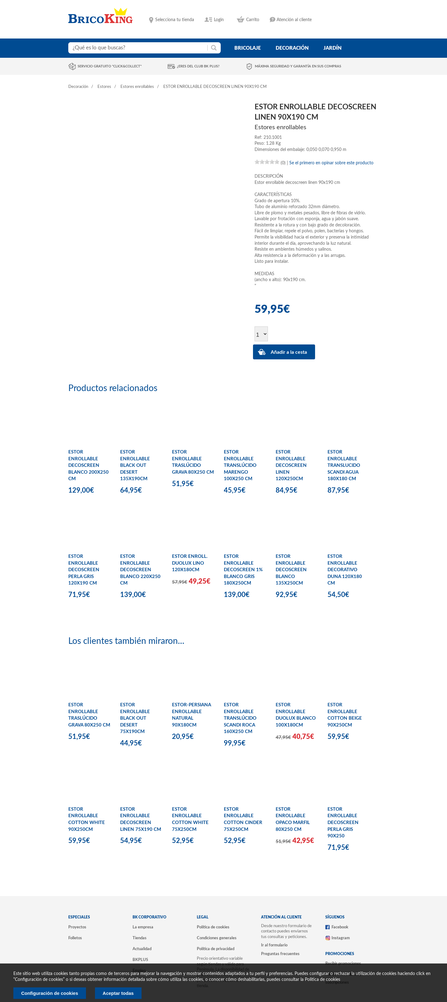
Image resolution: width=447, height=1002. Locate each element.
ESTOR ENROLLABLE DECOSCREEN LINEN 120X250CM (291, 465)
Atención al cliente (294, 20)
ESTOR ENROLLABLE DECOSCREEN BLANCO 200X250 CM (88, 465)
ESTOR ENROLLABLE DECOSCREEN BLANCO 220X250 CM (140, 569)
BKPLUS (140, 960)
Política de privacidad (215, 949)
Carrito (252, 20)
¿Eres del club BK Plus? (198, 66)
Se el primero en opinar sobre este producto (331, 163)
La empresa (143, 927)
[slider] (267, 161)
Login (219, 20)
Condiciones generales (217, 938)
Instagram (341, 938)
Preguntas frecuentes (280, 954)
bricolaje (247, 48)
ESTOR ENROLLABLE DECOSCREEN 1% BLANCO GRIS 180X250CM (243, 569)
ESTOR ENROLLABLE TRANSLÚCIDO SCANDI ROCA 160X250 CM (240, 718)
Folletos (75, 938)
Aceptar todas (118, 993)
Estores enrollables (137, 87)
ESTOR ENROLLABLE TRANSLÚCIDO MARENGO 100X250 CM (240, 465)
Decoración (78, 87)
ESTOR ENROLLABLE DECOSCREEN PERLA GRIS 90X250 (343, 822)
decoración (292, 48)
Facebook (340, 927)
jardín (332, 48)
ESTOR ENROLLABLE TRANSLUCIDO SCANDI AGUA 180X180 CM (343, 465)
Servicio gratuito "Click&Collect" (110, 66)
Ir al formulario (274, 945)
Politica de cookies (322, 979)
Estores (104, 87)
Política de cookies (213, 927)
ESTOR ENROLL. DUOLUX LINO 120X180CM (190, 563)
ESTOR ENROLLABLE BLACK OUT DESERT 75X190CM (135, 718)
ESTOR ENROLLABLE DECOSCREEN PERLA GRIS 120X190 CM (83, 569)
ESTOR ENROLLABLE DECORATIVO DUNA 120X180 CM (344, 569)
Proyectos (77, 927)
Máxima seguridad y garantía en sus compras (298, 66)
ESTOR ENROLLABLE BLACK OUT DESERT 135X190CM (135, 465)
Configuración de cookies (49, 993)
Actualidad (142, 949)
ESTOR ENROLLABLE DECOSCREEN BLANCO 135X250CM (291, 569)
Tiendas (140, 938)
